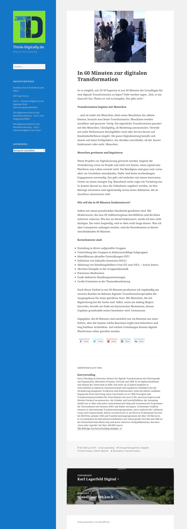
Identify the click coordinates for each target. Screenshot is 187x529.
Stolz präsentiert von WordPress (93, 522)
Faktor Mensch (101, 450)
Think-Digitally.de (28, 47)
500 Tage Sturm (21, 96)
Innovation (118, 450)
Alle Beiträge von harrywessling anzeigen (98, 428)
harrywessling (107, 447)
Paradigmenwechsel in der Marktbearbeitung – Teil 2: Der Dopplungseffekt (28, 115)
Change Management (129, 447)
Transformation (132, 450)
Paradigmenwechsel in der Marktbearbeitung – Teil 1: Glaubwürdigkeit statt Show (27, 127)
